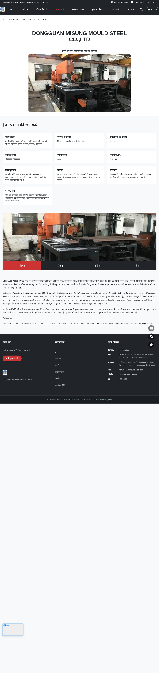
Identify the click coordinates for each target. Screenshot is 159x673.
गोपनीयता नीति (60, 385)
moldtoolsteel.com (126, 350)
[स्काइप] (151, 336)
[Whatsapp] (151, 345)
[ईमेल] (151, 328)
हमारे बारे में (59, 9)
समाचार (131, 9)
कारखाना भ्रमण (78, 9)
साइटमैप (57, 378)
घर (11, 9)
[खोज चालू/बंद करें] (141, 9)
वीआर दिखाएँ (41, 9)
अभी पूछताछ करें (12, 358)
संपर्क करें (116, 9)
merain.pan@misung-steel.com (144, 2)
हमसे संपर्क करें (59, 372)
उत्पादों (23, 9)
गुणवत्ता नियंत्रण (98, 9)
